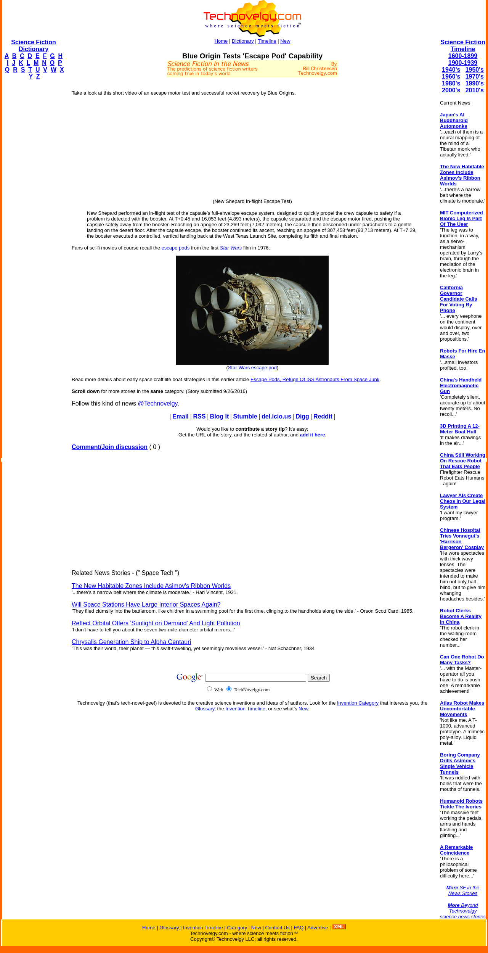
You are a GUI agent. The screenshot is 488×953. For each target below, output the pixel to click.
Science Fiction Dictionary (33, 45)
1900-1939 (463, 63)
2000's (451, 90)
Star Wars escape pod (252, 367)
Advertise (317, 927)
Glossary (204, 709)
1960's (451, 76)
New (285, 41)
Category (237, 927)
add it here (312, 435)
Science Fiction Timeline (462, 45)
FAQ (298, 927)
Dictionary (243, 41)
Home (221, 41)
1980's (451, 83)
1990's (475, 83)
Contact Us (277, 927)
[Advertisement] (32, 200)
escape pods (176, 248)
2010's (475, 90)
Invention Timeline (245, 709)
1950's (475, 69)
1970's (475, 76)
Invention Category (358, 703)
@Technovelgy (157, 403)
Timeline (267, 41)
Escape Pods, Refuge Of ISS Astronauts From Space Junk (314, 379)
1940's (451, 69)
